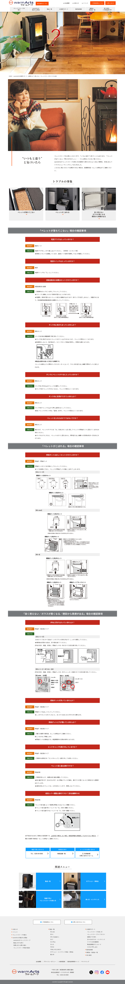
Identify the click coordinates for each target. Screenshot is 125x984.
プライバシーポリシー (50, 961)
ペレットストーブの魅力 (20, 935)
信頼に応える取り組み (19, 945)
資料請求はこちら (42, 3)
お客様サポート (90, 929)
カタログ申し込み (92, 947)
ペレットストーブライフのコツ (96, 934)
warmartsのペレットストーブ (21, 940)
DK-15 (54, 937)
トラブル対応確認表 (93, 942)
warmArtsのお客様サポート (20, 76)
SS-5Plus (53, 942)
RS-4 (51, 934)
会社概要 (66, 3)
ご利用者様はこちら (97, 3)
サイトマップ (85, 961)
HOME (10, 76)
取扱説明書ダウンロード (94, 944)
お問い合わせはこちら (78, 922)
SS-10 (52, 944)
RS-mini (52, 932)
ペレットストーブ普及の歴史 (21, 948)
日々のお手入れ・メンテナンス (96, 939)
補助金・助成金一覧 (92, 952)
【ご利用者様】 (86, 855)
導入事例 (88, 955)
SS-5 (51, 939)
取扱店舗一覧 (61, 854)
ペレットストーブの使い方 (94, 932)
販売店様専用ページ (73, 961)
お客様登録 (62, 961)
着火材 (52, 954)
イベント (85, 3)
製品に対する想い (18, 943)
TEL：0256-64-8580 (37, 854)
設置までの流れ (91, 937)
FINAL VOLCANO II (55, 949)
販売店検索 (89, 950)
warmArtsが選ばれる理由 (20, 937)
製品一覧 (52, 929)
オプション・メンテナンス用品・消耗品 (61, 952)
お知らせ (76, 3)
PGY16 (52, 947)
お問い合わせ (110, 3)
